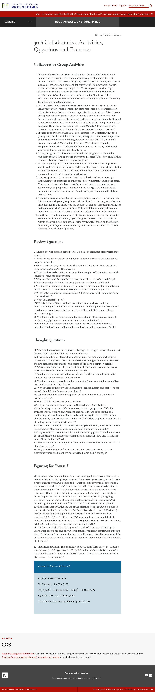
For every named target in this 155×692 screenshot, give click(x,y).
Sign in (123, 5)
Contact (97, 678)
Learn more (82, 14)
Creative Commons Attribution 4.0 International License (30, 657)
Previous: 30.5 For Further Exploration (19, 689)
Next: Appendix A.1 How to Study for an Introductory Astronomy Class (123, 689)
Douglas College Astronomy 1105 (18, 653)
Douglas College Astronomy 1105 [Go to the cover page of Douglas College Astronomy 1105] (77, 21)
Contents (18, 21)
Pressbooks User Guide (61, 678)
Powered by (76, 673)
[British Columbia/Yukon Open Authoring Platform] (20, 5)
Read (114, 5)
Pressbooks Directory (82, 678)
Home (107, 5)
